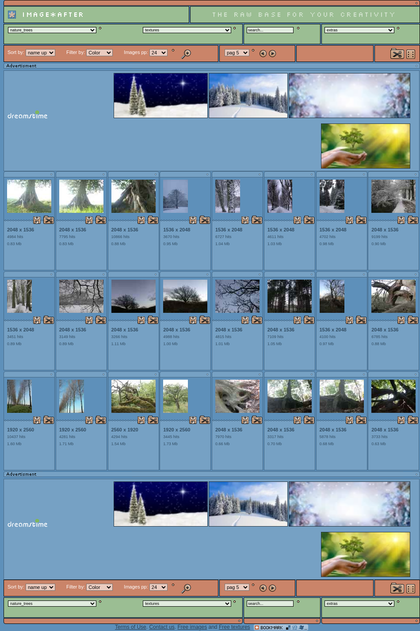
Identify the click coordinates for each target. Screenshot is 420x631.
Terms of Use (130, 627)
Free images (192, 627)
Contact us (161, 627)
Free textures (234, 627)
